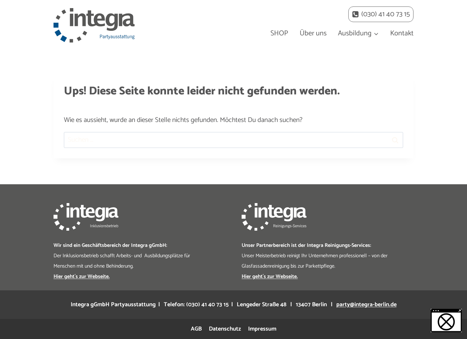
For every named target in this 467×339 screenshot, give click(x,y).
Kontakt (401, 33)
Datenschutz (225, 329)
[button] (446, 320)
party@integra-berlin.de (366, 304)
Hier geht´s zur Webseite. (82, 276)
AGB (196, 329)
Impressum (262, 329)
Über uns (313, 33)
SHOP (279, 33)
